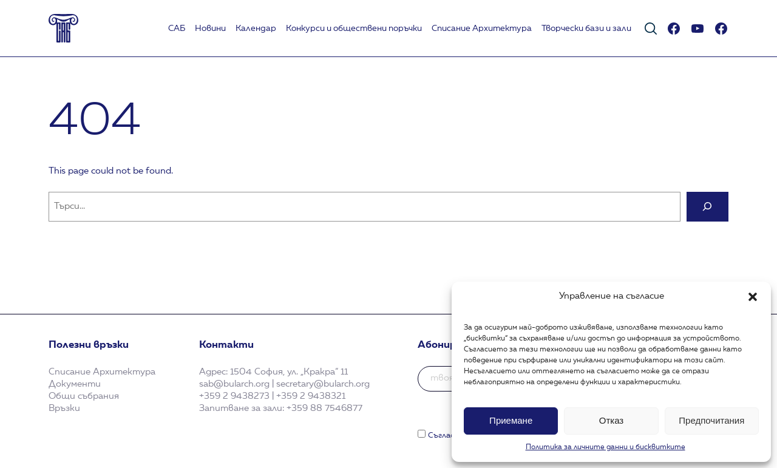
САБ (176, 28)
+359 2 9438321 (310, 396)
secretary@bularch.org (323, 384)
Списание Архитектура (482, 28)
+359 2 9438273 (234, 396)
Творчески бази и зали (586, 28)
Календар (256, 28)
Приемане (510, 420)
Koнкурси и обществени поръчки (354, 28)
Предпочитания (711, 420)
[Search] (707, 207)
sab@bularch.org (234, 384)
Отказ (611, 420)
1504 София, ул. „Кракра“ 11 (289, 372)
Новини (210, 28)
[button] (753, 297)
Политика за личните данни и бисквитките (605, 447)
